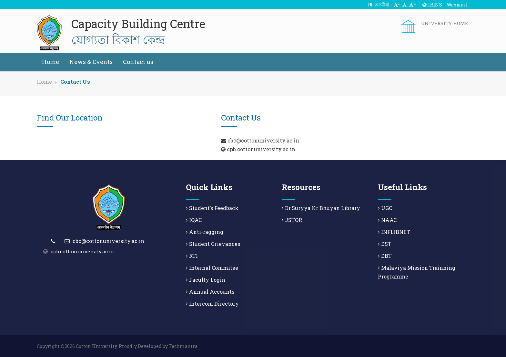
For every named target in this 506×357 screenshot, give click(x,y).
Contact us (138, 62)
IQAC (194, 219)
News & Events (91, 62)
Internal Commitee (212, 267)
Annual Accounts (210, 291)
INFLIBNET (394, 231)
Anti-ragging (204, 231)
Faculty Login (205, 279)
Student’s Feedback (212, 208)
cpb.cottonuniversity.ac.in (82, 251)
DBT (385, 255)
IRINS (432, 4)
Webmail (457, 4)
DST (384, 243)
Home (50, 62)
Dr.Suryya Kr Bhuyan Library (321, 208)
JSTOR (292, 219)
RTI (192, 255)
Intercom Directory (212, 303)
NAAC (387, 219)
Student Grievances (213, 243)
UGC (385, 208)
